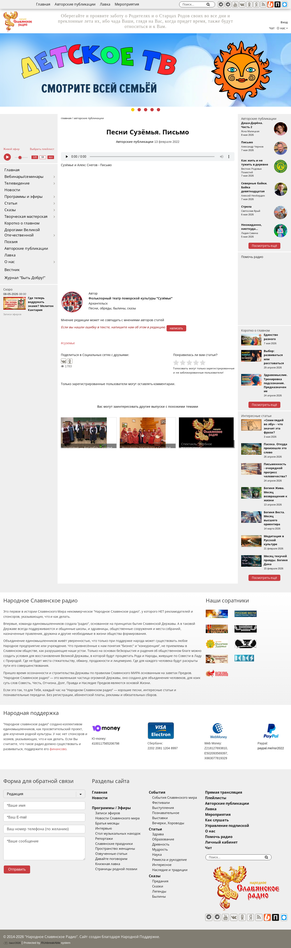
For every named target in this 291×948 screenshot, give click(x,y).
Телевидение (17, 183)
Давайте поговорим (111, 859)
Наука (163, 854)
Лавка (105, 4)
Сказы (10, 210)
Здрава (164, 834)
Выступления (169, 808)
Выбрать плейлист (42, 149)
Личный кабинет (234, 842)
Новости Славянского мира (117, 818)
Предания (167, 881)
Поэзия (10, 242)
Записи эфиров (107, 813)
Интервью (103, 828)
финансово (58, 749)
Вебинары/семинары (24, 177)
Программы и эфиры (23, 197)
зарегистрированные (220, 368)
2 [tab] (139, 109)
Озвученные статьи (111, 854)
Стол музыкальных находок (118, 833)
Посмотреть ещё (264, 246)
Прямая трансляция (236, 792)
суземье (69, 343)
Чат (272, 28)
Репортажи (104, 838)
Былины (165, 896)
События (163, 792)
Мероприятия (127, 4)
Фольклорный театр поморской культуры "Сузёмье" (131, 298)
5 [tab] (158, 109)
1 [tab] (132, 109)
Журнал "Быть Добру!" (24, 278)
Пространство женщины (115, 848)
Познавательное (172, 813)
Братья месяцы (107, 823)
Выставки (166, 818)
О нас (9, 262)
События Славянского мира (181, 797)
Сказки (164, 886)
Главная (43, 4)
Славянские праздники (114, 844)
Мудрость (166, 849)
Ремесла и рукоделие (176, 859)
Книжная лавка (107, 864)
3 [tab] (145, 109)
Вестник (12, 270)
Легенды (166, 891)
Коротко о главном (21, 223)
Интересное (168, 865)
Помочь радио (252, 257)
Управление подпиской (240, 826)
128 (35, 157)
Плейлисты (228, 798)
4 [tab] (152, 109)
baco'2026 (12, 939)
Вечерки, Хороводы (175, 823)
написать (176, 328)
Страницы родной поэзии (116, 869)
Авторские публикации (75, 4)
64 (43, 157)
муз (51, 157)
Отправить (17, 869)
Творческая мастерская (25, 216)
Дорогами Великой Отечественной (22, 232)
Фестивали (167, 802)
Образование (169, 839)
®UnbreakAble (50, 939)
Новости (12, 190)
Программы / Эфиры (111, 808)
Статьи (10, 203)
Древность (167, 844)
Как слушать (230, 820)
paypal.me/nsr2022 (271, 748)
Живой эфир (11, 149)
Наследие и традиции (176, 870)
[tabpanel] (145, 70)
